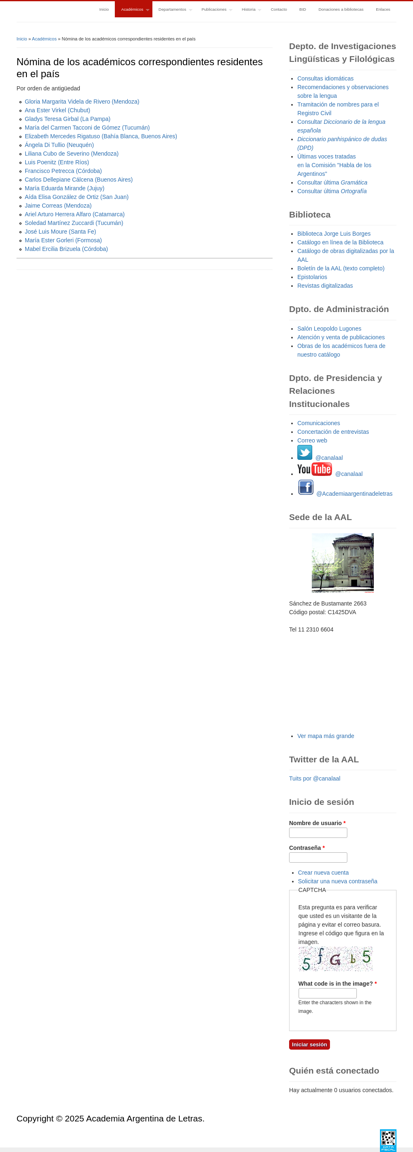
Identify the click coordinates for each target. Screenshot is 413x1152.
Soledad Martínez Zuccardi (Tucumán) (74, 223)
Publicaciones (214, 10)
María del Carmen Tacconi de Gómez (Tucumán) (87, 127)
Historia (248, 10)
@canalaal (320, 457)
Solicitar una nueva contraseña (337, 881)
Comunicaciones (318, 423)
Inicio (104, 9)
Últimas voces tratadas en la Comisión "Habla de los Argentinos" (334, 165)
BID (302, 9)
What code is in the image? (338, 983)
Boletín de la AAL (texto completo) (341, 268)
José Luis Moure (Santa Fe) (60, 231)
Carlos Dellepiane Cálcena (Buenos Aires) (79, 179)
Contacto (279, 9)
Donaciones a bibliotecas (340, 9)
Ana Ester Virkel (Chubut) (57, 110)
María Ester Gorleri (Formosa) (63, 240)
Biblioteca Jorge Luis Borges (333, 233)
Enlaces (383, 9)
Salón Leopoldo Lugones (329, 328)
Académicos (132, 10)
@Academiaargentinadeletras (345, 493)
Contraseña (307, 847)
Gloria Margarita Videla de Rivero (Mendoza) (82, 101)
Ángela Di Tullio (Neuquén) (59, 145)
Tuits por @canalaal (314, 778)
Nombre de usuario (317, 823)
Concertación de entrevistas (333, 431)
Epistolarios (312, 277)
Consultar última (332, 182)
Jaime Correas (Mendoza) (58, 205)
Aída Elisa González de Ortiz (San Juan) (76, 197)
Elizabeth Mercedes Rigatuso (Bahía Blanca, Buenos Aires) (101, 136)
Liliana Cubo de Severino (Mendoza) (72, 153)
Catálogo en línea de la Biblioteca (340, 242)
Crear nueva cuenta (323, 872)
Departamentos (172, 10)
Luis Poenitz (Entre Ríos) (57, 162)
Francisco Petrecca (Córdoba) (63, 171)
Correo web (312, 440)
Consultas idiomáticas (325, 78)
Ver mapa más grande (325, 736)
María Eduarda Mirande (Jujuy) (64, 188)
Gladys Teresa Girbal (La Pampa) (68, 119)
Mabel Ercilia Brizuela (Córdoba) (66, 249)
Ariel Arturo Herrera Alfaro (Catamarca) (75, 214)
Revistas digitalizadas (325, 285)
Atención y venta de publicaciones (341, 337)
